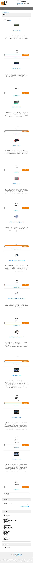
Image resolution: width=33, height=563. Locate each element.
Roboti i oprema (7, 536)
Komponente (6, 521)
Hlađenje (6, 524)
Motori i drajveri (7, 531)
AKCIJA (5, 514)
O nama (14, 553)
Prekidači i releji (7, 538)
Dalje (10, 20)
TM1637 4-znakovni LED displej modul (16, 260)
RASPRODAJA (7, 515)
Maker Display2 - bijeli (16, 459)
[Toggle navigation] (2, 8)
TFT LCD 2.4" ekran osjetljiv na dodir (16, 222)
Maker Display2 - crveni (16, 417)
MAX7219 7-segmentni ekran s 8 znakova (16, 298)
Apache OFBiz (18, 555)
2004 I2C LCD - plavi (16, 107)
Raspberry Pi (6, 533)
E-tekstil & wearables (8, 527)
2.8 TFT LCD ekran (16, 183)
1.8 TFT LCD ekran (16, 145)
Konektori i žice (7, 522)
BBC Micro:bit (7, 518)
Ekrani (5, 526)
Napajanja (6, 532)
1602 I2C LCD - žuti (17, 30)
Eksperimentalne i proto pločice (10, 520)
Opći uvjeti (18, 553)
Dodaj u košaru (25, 54)
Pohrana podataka (7, 525)
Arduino (5, 516)
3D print (5, 534)
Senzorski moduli (7, 537)
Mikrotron (20, 554)
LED (5, 530)
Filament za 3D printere (8, 528)
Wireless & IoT (7, 539)
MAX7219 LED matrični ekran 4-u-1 (16, 337)
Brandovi (6, 519)
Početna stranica (5, 12)
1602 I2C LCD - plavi (16, 68)
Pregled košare (20, 3)
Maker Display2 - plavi (16, 375)
